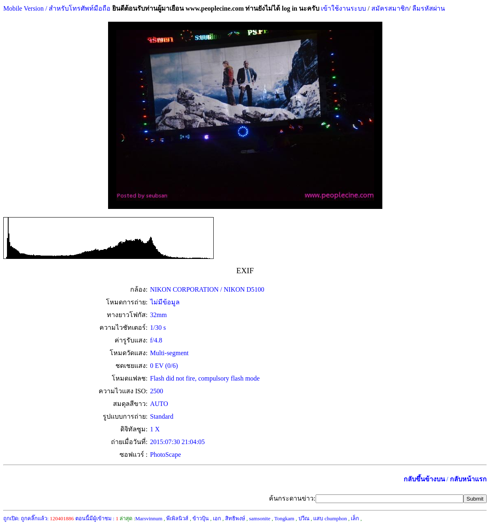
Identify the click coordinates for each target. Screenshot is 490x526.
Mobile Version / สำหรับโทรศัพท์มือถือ (57, 8)
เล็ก (355, 518)
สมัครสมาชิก (390, 8)
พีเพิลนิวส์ (177, 518)
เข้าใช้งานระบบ (342, 8)
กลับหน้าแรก (468, 479)
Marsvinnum (148, 518)
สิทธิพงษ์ (235, 518)
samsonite (259, 518)
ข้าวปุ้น (200, 518)
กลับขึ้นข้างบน (424, 479)
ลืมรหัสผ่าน (428, 8)
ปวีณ (303, 518)
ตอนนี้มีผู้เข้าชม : (97, 518)
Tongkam (284, 518)
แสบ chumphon (330, 518)
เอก (217, 518)
